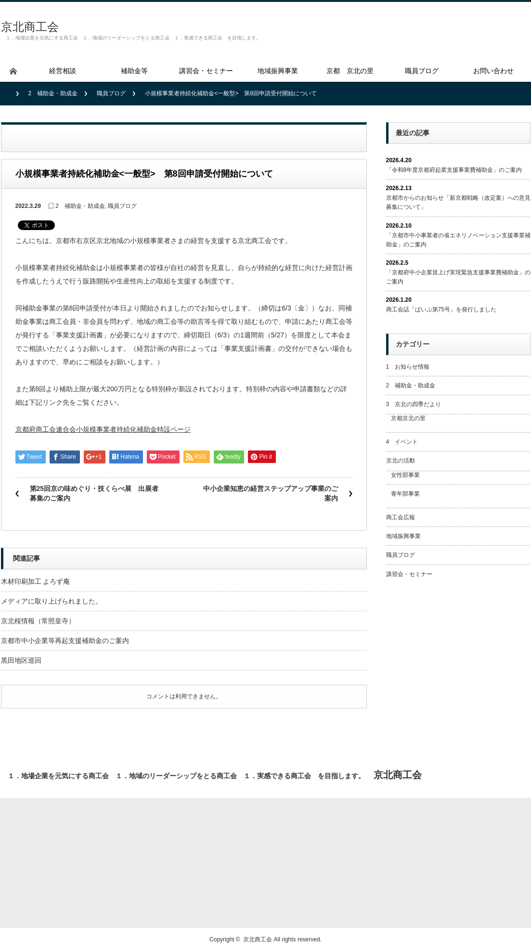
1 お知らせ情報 (408, 366)
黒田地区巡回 (21, 660)
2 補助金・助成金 (53, 93)
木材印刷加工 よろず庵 (35, 581)
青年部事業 (405, 493)
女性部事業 (405, 475)
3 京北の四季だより (413, 404)
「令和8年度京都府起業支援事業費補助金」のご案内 (454, 170)
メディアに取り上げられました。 (51, 601)
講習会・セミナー (409, 574)
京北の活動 (400, 460)
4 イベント (402, 441)
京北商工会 (30, 26)
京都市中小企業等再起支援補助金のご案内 (65, 640)
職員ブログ (111, 93)
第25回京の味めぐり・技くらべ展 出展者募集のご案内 (94, 493)
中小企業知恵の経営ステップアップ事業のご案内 (270, 493)
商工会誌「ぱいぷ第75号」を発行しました (441, 309)
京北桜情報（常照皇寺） (38, 621)
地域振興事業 (403, 536)
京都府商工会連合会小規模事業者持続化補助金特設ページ (103, 429)
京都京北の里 (408, 418)
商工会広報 (400, 517)
